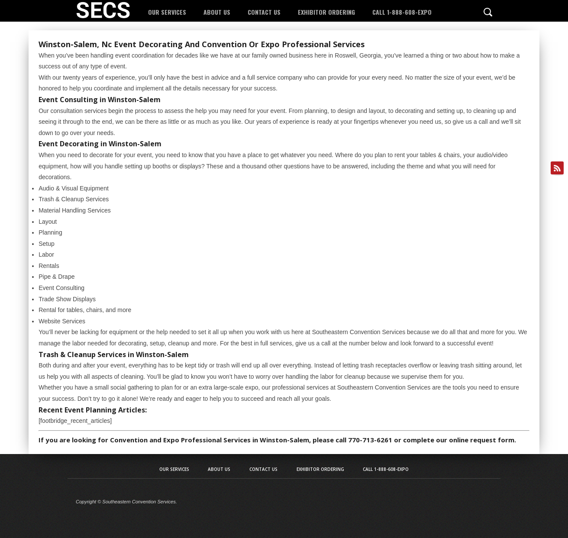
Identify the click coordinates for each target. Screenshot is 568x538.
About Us (216, 11)
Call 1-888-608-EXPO (402, 11)
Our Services (167, 11)
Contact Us (264, 11)
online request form (481, 439)
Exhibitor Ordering (326, 11)
